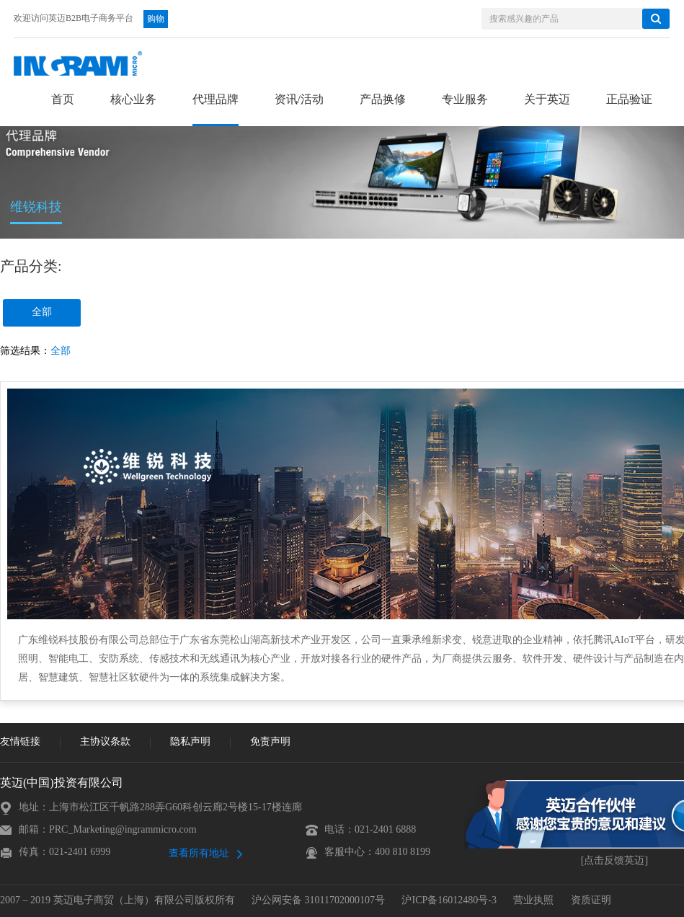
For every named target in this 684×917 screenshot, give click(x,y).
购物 (155, 19)
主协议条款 (105, 742)
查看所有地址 (199, 854)
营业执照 (533, 900)
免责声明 (270, 742)
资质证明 (591, 900)
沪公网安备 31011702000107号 (318, 900)
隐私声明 (190, 742)
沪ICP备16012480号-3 (448, 900)
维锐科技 (36, 207)
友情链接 (20, 742)
